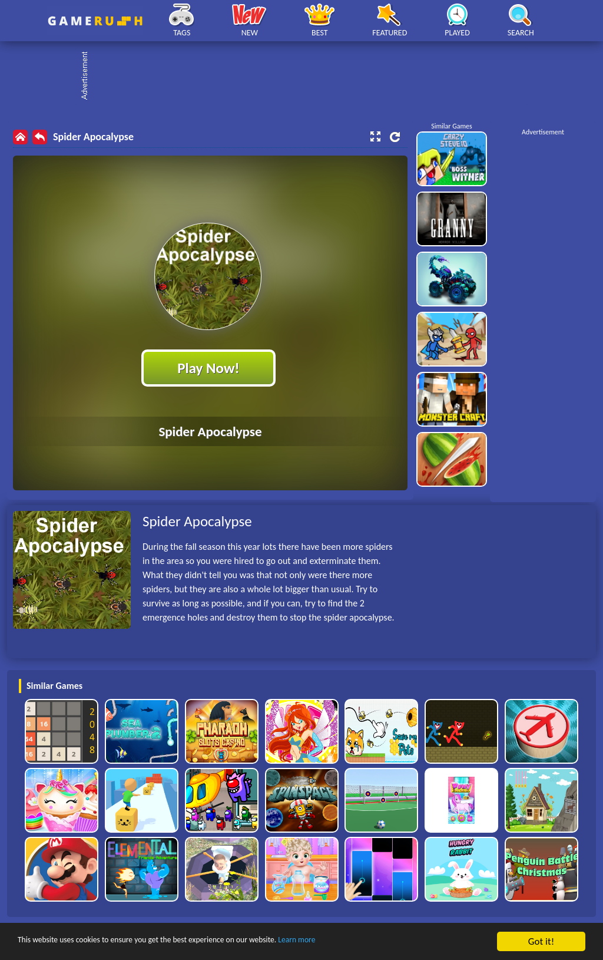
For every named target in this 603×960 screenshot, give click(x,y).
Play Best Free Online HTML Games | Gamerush (95, 21)
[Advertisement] (307, 76)
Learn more (367, 942)
